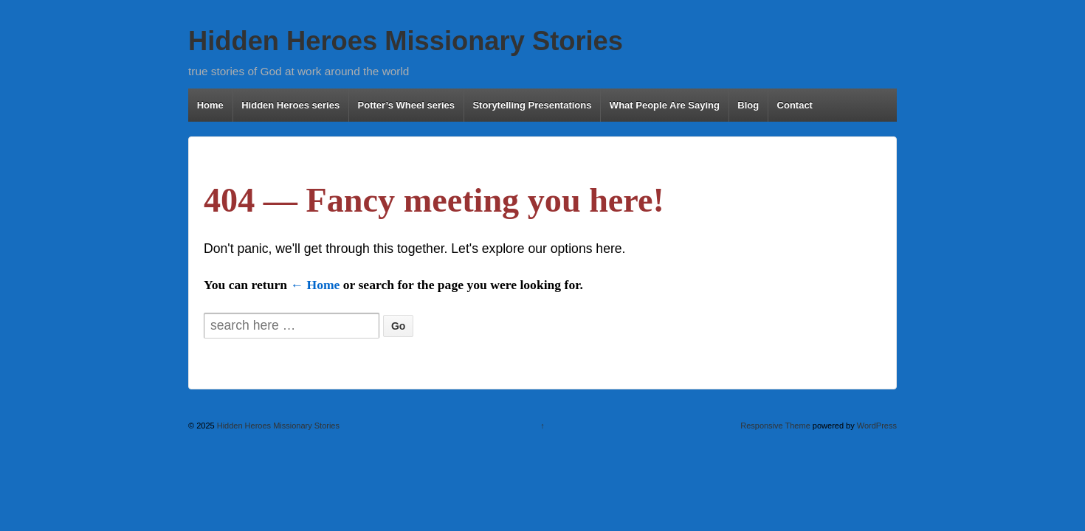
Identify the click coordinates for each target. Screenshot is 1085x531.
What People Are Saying (665, 105)
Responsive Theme (775, 425)
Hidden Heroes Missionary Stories (405, 41)
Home (210, 105)
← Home (315, 284)
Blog (748, 105)
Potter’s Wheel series (406, 105)
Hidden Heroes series (290, 105)
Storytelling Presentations (531, 105)
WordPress (877, 425)
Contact (795, 105)
